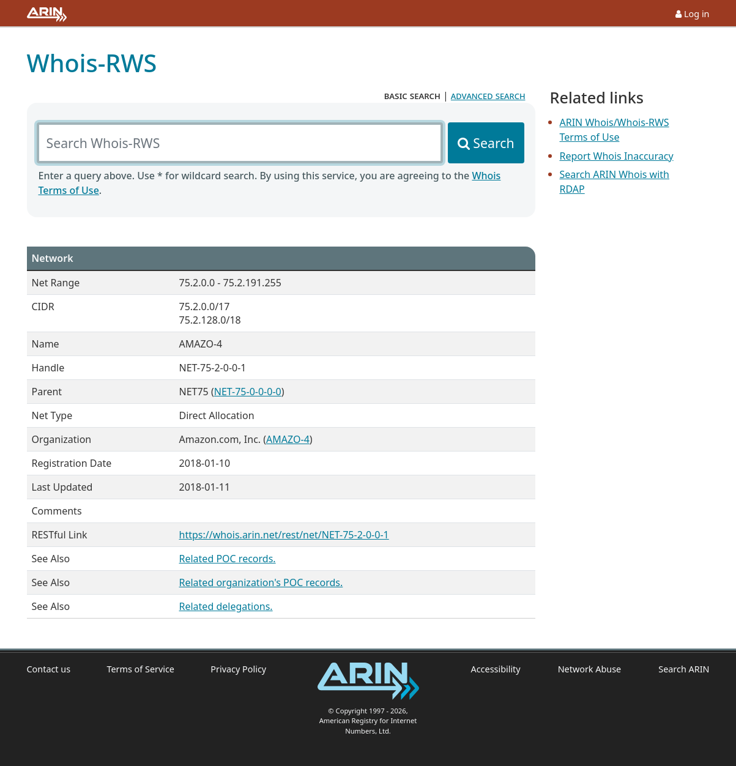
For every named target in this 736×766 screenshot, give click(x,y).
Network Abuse (590, 669)
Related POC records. (227, 558)
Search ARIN (683, 669)
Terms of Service (140, 669)
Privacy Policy (238, 669)
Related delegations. (226, 606)
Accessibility (496, 669)
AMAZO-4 (288, 439)
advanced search (488, 95)
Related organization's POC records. (261, 582)
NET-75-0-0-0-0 (247, 391)
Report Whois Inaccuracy (617, 156)
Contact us (49, 669)
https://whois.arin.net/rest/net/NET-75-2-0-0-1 (284, 534)
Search (493, 143)
